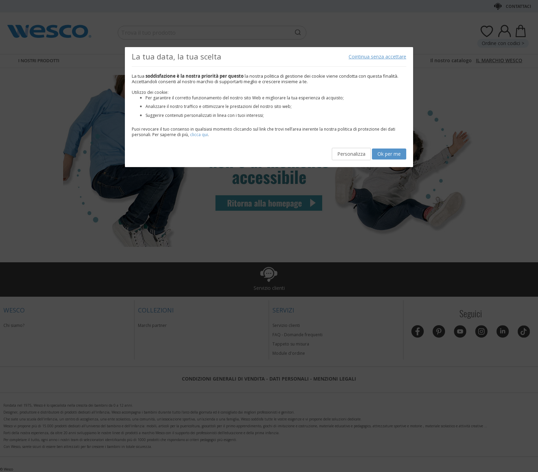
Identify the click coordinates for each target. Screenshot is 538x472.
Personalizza (351, 154)
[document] (269, 107)
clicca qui (199, 135)
